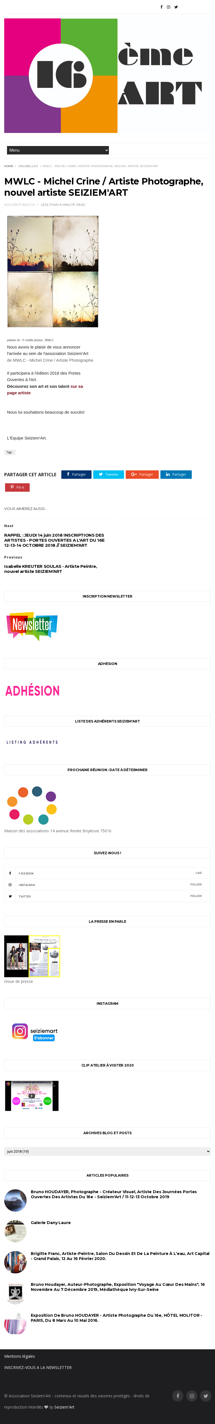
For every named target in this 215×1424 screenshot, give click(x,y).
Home (8, 166)
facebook (103, 873)
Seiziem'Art (64, 1407)
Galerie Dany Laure (51, 1222)
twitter (103, 896)
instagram (103, 884)
